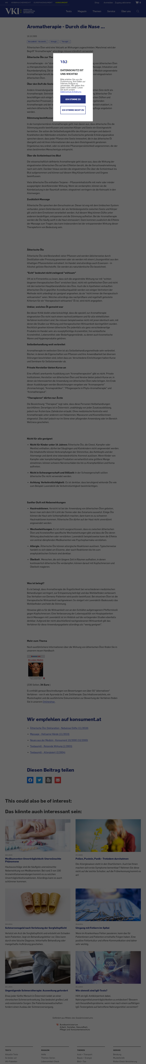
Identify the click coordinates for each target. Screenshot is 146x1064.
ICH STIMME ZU (73, 99)
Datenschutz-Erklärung (70, 91)
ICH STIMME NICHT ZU (73, 110)
